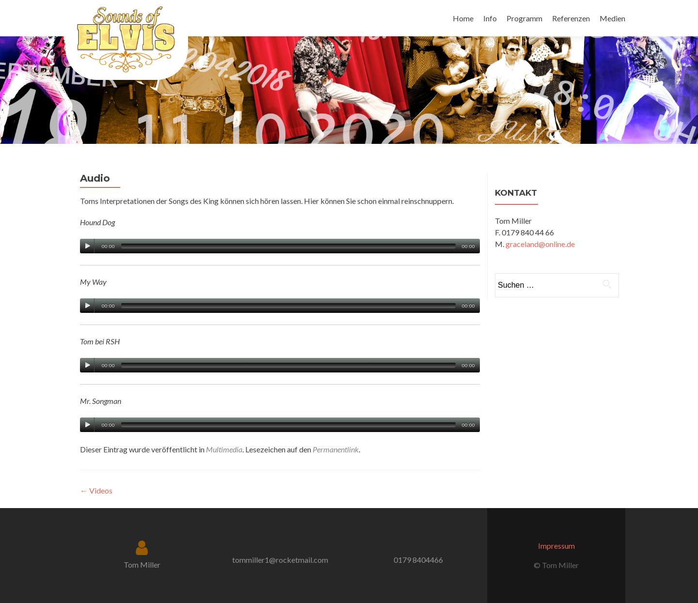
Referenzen (571, 18)
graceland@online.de (540, 243)
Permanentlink (336, 449)
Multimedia (224, 449)
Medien (612, 18)
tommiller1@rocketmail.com (280, 559)
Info (490, 18)
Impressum (556, 545)
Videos (96, 490)
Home (463, 18)
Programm (524, 18)
